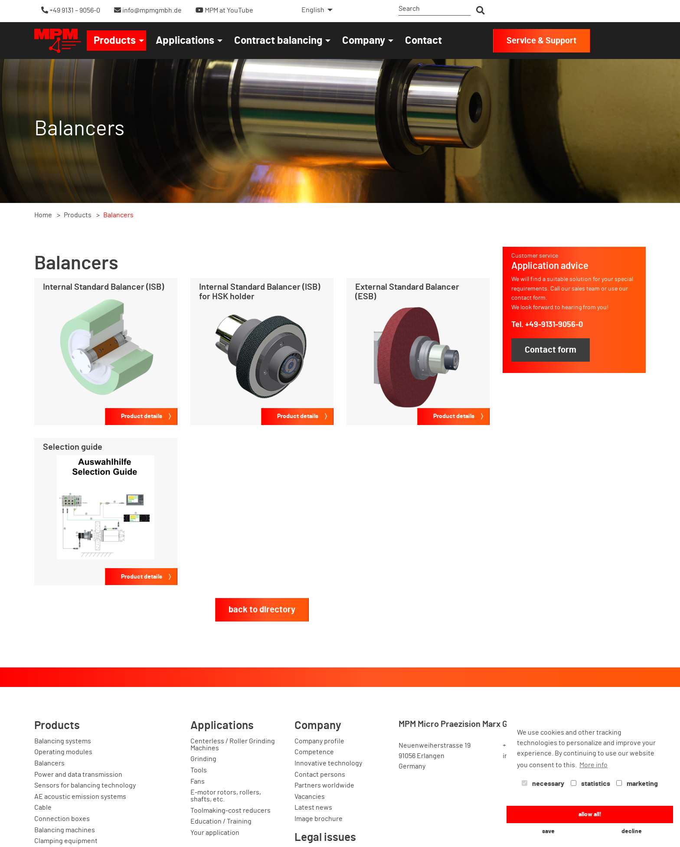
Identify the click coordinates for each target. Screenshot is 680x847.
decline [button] (631, 831)
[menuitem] (314, 10)
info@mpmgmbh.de (148, 10)
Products (115, 41)
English (312, 10)
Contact (423, 41)
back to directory (262, 609)
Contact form (550, 350)
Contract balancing (278, 41)
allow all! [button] (590, 814)
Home (43, 215)
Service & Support (542, 40)
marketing (637, 783)
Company (363, 41)
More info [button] (593, 765)
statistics (590, 783)
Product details (141, 416)
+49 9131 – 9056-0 (70, 10)
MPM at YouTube (224, 10)
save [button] (548, 831)
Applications (185, 41)
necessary (543, 783)
